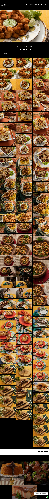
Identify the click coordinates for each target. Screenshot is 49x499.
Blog (38, 4)
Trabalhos (31, 4)
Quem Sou (46, 4)
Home (27, 4)
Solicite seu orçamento (42, 451)
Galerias (35, 4)
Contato (42, 4)
